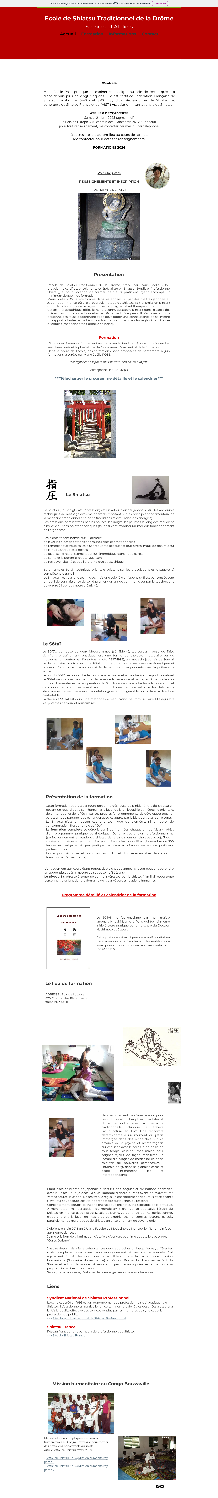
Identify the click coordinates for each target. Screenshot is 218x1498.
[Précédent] (81, 226)
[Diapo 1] (104, 256)
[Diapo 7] (84, 1096)
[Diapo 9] (90, 1096)
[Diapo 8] (87, 1096)
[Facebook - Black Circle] (158, 1486)
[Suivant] (137, 226)
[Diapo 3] (110, 256)
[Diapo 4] (114, 256)
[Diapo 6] (81, 1096)
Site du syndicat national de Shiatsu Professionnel (89, 1318)
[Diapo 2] (107, 256)
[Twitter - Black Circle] (162, 1486)
